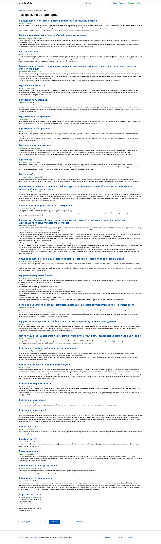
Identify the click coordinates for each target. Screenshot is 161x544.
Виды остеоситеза (28, 51)
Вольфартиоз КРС (27, 439)
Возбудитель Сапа (28, 426)
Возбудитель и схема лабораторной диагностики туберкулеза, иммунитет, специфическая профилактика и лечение (79, 335)
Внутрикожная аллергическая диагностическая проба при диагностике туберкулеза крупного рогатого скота (76, 304)
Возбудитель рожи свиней (32, 400)
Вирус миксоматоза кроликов (34, 116)
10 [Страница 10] (72, 522)
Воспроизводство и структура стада (37, 465)
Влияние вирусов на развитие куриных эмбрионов (45, 205)
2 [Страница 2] (36, 522)
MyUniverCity (33, 537)
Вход (115, 3)
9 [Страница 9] (68, 522)
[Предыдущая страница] (24, 522)
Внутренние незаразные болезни (35, 275)
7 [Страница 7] (61, 522)
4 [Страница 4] (43, 522)
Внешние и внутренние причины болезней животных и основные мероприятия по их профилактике (71, 258)
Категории (21, 10)
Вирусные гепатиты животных (34, 145)
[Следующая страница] (81, 522)
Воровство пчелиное (29, 451)
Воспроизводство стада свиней (35, 478)
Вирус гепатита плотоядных (33, 100)
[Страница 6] (54, 522)
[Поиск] (96, 3)
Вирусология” (25, 174)
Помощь (122, 3)
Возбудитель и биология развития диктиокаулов (44, 364)
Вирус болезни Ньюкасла (31, 85)
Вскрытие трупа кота (29, 494)
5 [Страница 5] (47, 522)
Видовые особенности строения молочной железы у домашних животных (57, 20)
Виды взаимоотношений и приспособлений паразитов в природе (52, 35)
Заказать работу (135, 3)
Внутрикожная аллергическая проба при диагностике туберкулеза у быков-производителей (67, 321)
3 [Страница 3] (40, 522)
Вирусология (25, 159)
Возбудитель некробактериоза (34, 383)
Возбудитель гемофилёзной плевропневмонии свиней (47, 348)
